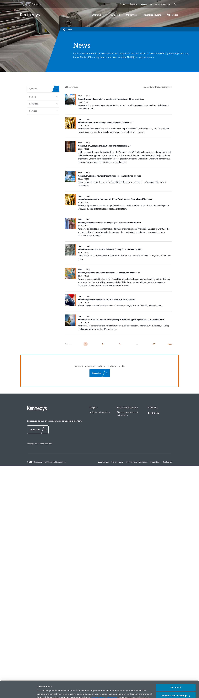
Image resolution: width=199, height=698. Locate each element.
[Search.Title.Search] (57, 89)
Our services (131, 15)
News (122, 4)
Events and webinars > (127, 407)
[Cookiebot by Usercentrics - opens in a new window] (18, 602)
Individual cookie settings (175, 589)
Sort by (157, 87)
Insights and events (152, 15)
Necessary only (175, 597)
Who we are (172, 15)
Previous (68, 344)
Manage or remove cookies (39, 444)
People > (94, 407)
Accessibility (155, 462)
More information (45, 602)
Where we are (98, 15)
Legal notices (103, 462)
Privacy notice (72, 594)
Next (170, 344)
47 (154, 344)
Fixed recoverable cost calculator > (127, 413)
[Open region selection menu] (30, 4)
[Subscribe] (99, 373)
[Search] (175, 4)
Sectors (43, 97)
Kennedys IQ (146, 4)
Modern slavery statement (137, 462)
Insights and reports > (100, 412)
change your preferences (104, 591)
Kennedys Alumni (162, 4)
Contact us (167, 462)
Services (43, 111)
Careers (133, 4)
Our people (115, 15)
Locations (43, 104)
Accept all (176, 581)
